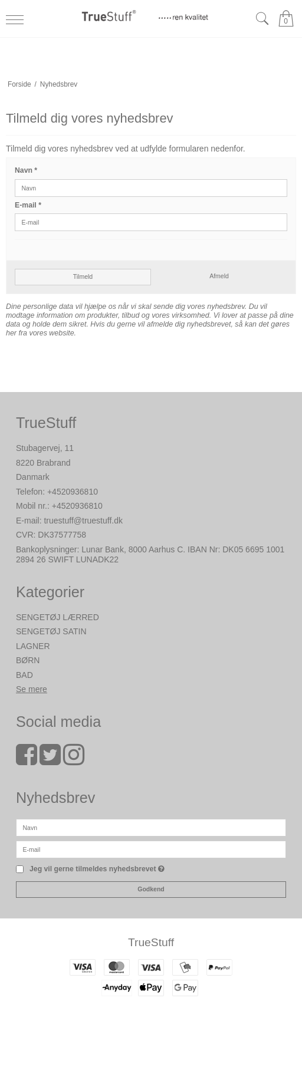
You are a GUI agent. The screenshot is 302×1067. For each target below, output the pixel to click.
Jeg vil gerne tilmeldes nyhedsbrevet (97, 869)
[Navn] (151, 826)
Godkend (151, 889)
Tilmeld (83, 276)
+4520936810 (72, 491)
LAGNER (33, 646)
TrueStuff (151, 942)
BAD (24, 675)
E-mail (28, 205)
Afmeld (219, 275)
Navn (26, 170)
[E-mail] (151, 848)
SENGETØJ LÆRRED (57, 617)
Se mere (31, 689)
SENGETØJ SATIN (51, 631)
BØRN (28, 660)
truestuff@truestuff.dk (83, 520)
